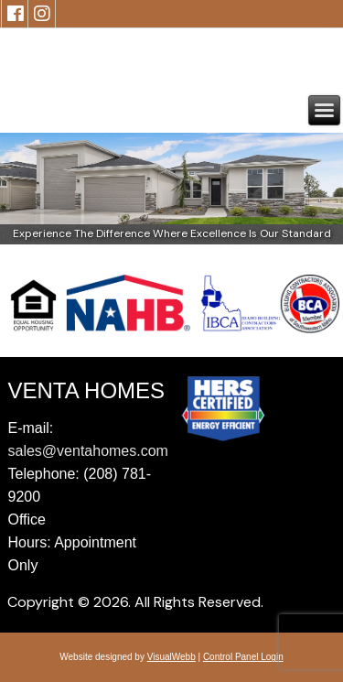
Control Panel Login (243, 657)
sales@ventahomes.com (88, 451)
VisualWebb (171, 657)
